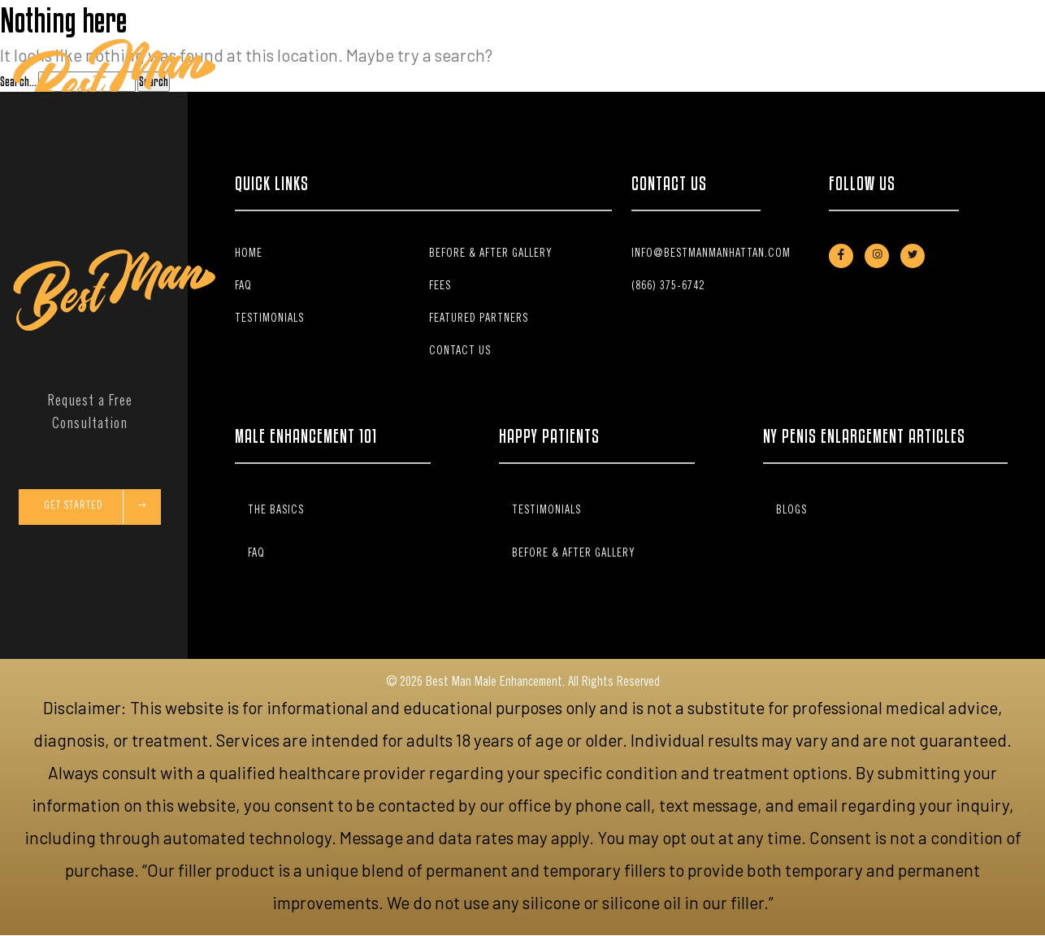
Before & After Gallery (617, 79)
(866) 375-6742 (668, 286)
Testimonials (269, 319)
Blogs (791, 511)
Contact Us (826, 79)
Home (304, 79)
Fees (340, 79)
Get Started (96, 507)
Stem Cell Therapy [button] (473, 79)
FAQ (538, 79)
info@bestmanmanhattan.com (711, 254)
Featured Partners (478, 319)
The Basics (390, 79)
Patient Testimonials (737, 79)
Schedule (968, 80)
